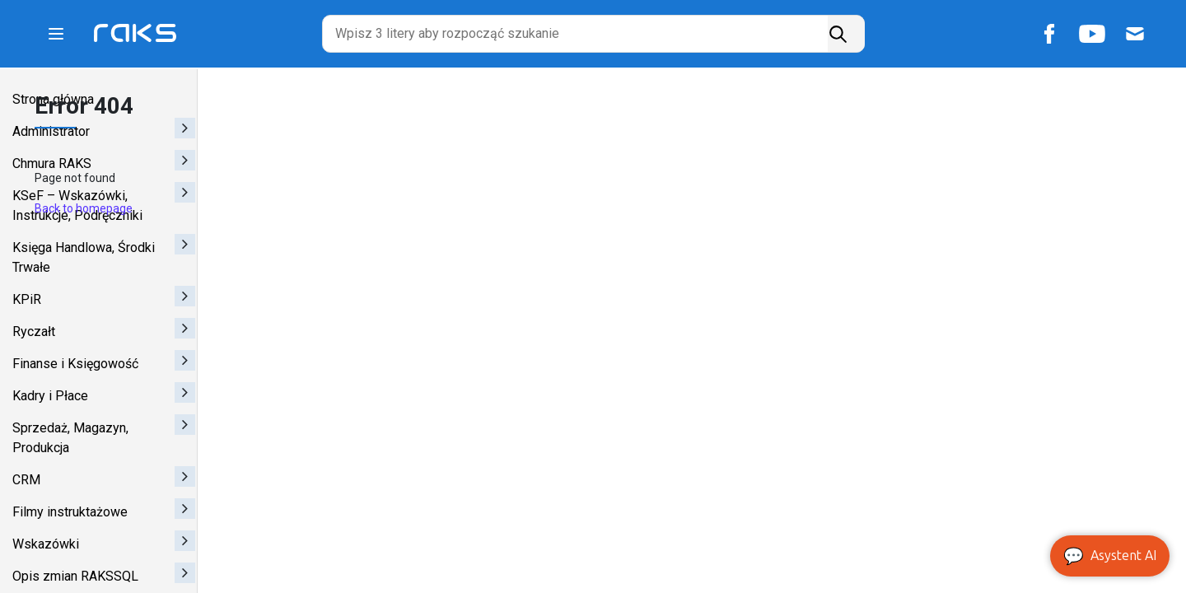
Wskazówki (45, 544)
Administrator (51, 131)
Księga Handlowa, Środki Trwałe (83, 257)
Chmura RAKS (51, 163)
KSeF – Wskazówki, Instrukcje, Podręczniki (77, 205)
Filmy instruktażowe (70, 512)
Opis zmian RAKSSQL (75, 576)
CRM (26, 480)
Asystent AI (1109, 556)
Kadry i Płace (50, 396)
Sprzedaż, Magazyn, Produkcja (70, 437)
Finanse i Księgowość (75, 363)
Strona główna (53, 99)
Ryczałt (33, 331)
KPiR (26, 299)
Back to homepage (263, 212)
